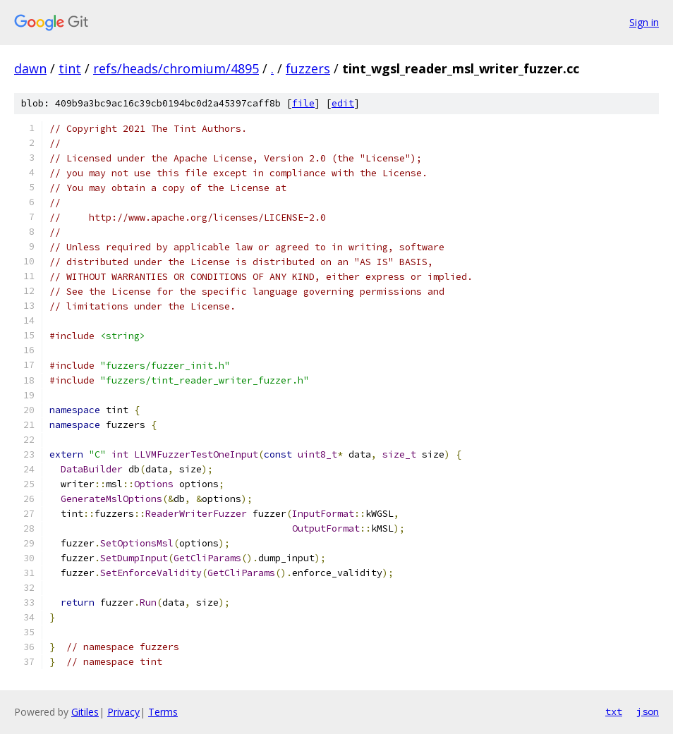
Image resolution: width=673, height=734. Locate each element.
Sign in (644, 22)
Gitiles (85, 711)
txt (613, 711)
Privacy (123, 711)
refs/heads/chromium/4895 (176, 68)
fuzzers (308, 68)
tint (70, 68)
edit (343, 103)
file (303, 103)
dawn (30, 68)
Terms (163, 711)
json (647, 711)
